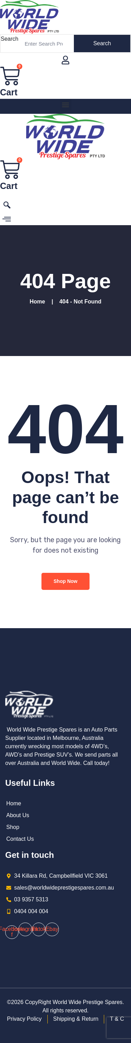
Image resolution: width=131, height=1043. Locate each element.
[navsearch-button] (7, 206)
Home (39, 302)
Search (9, 39)
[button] (65, 104)
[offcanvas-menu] (6, 219)
